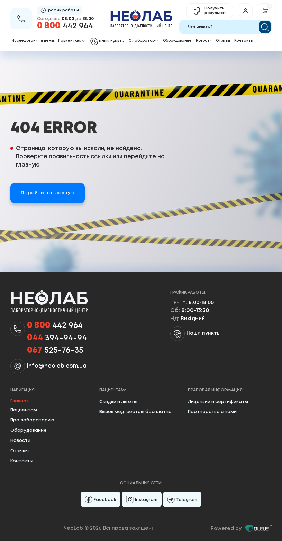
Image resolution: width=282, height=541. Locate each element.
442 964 (65, 26)
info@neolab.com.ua (57, 366)
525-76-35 (55, 351)
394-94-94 (57, 338)
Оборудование (177, 40)
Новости (204, 40)
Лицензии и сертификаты (218, 402)
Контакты (244, 40)
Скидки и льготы (118, 402)
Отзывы (223, 40)
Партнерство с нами (212, 412)
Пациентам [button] (72, 40)
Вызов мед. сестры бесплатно (135, 412)
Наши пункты (195, 333)
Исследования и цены (33, 40)
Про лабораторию (32, 420)
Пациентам (23, 410)
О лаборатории (144, 40)
